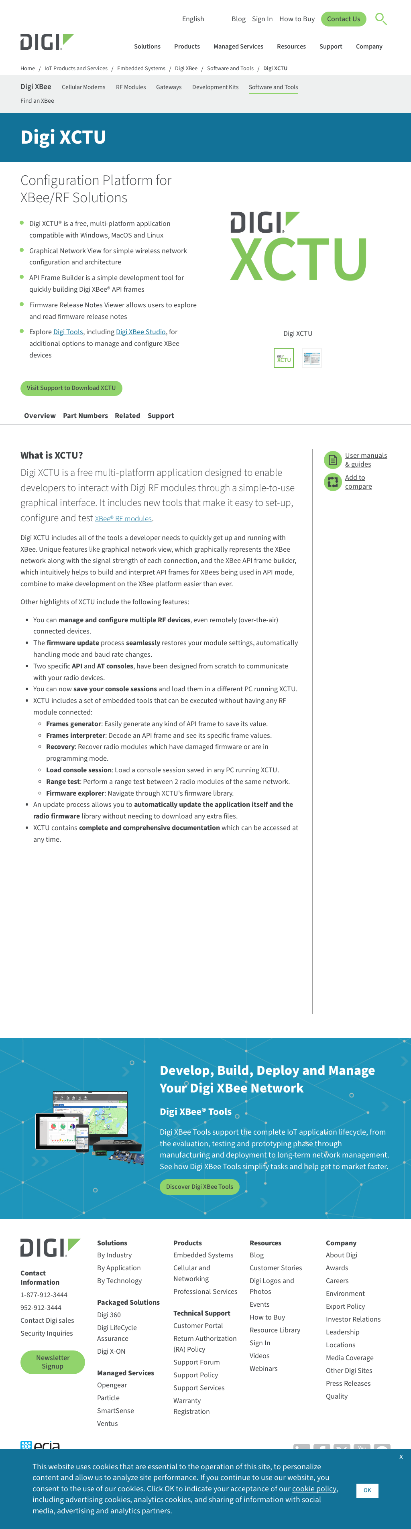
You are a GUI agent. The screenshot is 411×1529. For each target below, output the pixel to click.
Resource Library (275, 1347)
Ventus (107, 1440)
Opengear (112, 1402)
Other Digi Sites (349, 1387)
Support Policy (195, 1392)
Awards (337, 1284)
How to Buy (296, 19)
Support (334, 46)
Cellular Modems (98, 89)
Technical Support (201, 1329)
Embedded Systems (151, 69)
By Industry (114, 1272)
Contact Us (343, 19)
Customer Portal (198, 1342)
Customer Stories (276, 1284)
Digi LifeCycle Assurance (117, 1349)
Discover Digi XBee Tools (204, 1203)
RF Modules (155, 89)
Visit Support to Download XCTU (76, 395)
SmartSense (115, 1427)
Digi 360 (109, 1331)
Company (373, 46)
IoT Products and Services (81, 69)
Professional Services (205, 1308)
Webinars (264, 1385)
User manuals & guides (355, 476)
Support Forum (196, 1379)
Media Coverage (350, 1374)
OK (367, 1488)
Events (260, 1321)
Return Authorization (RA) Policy (205, 1360)
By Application (119, 1284)
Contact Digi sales (47, 1337)
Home (28, 69)
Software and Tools (248, 69)
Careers (337, 1297)
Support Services (199, 1404)
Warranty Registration (191, 1422)
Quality (337, 1413)
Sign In (261, 19)
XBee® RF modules (132, 535)
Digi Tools (68, 340)
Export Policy (345, 1323)
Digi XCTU (298, 69)
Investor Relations (353, 1336)
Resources (295, 46)
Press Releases (348, 1400)
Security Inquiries (46, 1350)
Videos (260, 1372)
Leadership (343, 1349)
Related (162, 427)
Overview (46, 427)
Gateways (201, 89)
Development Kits (256, 89)
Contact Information (39, 1294)
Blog (238, 19)
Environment (345, 1310)
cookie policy (314, 1488)
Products (191, 46)
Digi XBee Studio (141, 340)
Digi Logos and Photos (272, 1302)
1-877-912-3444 (43, 1311)
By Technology (119, 1297)
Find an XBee (40, 105)
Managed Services (242, 46)
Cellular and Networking (191, 1289)
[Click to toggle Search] (382, 19)
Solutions (151, 46)
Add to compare (348, 498)
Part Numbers (106, 427)
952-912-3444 (40, 1324)
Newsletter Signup (52, 1378)
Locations (341, 1361)
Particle (108, 1414)
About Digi (341, 1272)
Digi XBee (200, 69)
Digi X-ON (111, 1368)
